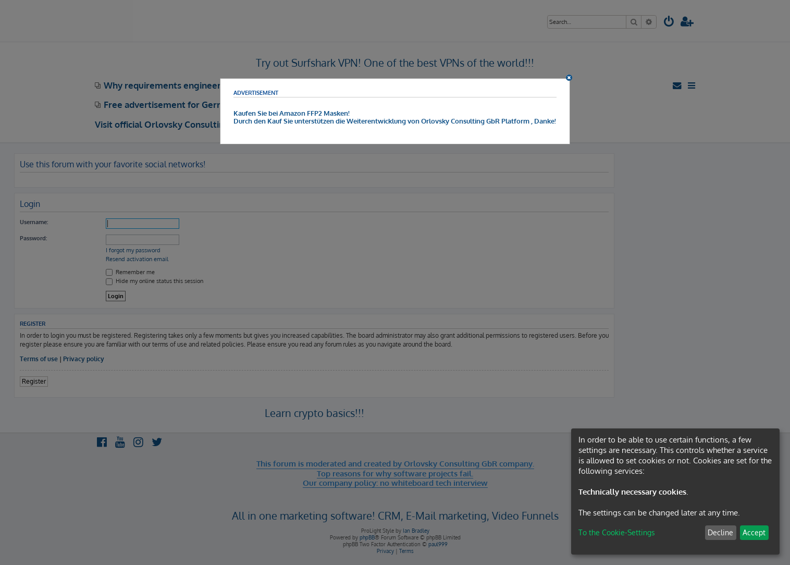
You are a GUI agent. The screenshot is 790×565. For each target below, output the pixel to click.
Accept (754, 532)
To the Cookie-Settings (616, 532)
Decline (720, 532)
